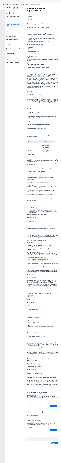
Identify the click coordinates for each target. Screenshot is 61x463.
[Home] (3, 4)
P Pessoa (30, 57)
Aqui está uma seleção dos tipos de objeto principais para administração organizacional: (42, 358)
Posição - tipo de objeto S (32, 360)
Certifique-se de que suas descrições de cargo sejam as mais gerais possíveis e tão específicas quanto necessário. (42, 327)
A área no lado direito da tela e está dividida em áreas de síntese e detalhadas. (41, 190)
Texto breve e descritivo (46, 145)
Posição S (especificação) (32, 56)
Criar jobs (29, 45)
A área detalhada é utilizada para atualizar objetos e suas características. (40, 194)
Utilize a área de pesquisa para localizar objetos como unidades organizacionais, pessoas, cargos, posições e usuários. (43, 185)
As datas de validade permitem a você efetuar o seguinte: (36, 257)
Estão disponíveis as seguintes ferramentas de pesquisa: (36, 214)
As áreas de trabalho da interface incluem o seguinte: (40, 177)
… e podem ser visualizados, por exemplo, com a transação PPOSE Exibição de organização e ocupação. (42, 60)
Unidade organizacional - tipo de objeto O (35, 366)
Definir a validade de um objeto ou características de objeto (38, 259)
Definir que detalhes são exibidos (34, 246)
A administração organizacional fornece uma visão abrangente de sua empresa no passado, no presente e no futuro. (42, 378)
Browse (6, 4)
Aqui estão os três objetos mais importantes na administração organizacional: (40, 53)
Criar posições (30, 47)
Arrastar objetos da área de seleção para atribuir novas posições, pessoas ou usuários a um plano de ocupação (43, 249)
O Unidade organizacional (32, 54)
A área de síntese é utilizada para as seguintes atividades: (36, 240)
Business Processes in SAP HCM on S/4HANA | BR (20, 4)
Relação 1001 (30, 150)
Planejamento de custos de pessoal (34, 320)
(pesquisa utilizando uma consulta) (36, 218)
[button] (53, 406)
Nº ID (43, 143)
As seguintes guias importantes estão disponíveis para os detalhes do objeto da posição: (42, 293)
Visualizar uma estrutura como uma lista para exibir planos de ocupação (40, 245)
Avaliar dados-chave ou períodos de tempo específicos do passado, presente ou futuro (43, 263)
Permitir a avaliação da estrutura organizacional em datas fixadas (39, 262)
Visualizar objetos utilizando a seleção (35, 250)
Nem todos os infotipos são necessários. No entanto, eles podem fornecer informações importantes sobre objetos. (42, 164)
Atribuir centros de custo (32, 48)
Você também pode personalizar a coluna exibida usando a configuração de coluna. (41, 228)
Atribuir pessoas (31, 50)
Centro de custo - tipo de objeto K (34, 364)
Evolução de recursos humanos (33, 322)
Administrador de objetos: (31, 179)
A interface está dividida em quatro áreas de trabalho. (40, 175)
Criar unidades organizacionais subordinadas (35, 44)
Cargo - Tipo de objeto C (32, 363)
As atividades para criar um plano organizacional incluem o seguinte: (38, 41)
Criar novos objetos (31, 242)
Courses (10, 4)
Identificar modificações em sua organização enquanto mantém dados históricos (41, 260)
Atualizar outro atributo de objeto (33, 51)
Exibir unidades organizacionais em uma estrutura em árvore (38, 243)
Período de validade (45, 147)
